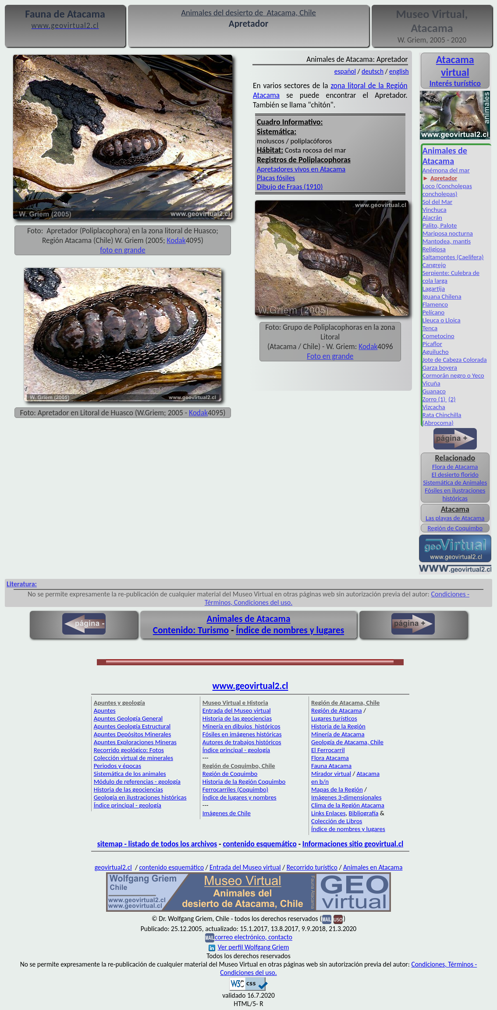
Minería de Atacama (337, 734)
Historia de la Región (338, 726)
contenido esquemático (259, 844)
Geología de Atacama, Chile (347, 742)
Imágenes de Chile (226, 813)
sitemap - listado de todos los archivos (157, 844)
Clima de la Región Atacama (347, 805)
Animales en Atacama (372, 867)
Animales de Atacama (249, 619)
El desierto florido (455, 474)
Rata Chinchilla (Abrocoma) (442, 419)
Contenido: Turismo (191, 630)
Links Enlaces (328, 813)
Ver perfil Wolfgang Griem (249, 947)
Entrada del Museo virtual (236, 710)
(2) (452, 399)
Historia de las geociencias (128, 789)
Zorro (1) (434, 399)
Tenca (429, 328)
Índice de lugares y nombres (239, 797)
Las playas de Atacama (455, 518)
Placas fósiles (276, 177)
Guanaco (434, 391)
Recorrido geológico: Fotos (129, 750)
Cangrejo (434, 265)
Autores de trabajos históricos (241, 742)
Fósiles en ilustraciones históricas (455, 494)
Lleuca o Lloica (441, 320)
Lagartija (433, 289)
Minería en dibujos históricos (241, 726)
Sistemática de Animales (455, 482)
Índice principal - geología (127, 805)
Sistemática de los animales (130, 774)
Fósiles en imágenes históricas (242, 734)
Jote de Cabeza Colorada (454, 360)
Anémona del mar (446, 170)
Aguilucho (435, 352)
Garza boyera (439, 367)
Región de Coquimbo (455, 528)
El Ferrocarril (328, 750)
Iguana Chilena (442, 296)
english (399, 71)
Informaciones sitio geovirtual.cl (352, 844)
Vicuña (431, 383)
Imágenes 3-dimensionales (346, 797)
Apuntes (105, 710)
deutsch (372, 71)
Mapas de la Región (337, 789)
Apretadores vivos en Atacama (301, 168)
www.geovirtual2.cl (250, 686)
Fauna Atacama (331, 766)
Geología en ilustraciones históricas (140, 797)
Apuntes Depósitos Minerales (132, 734)
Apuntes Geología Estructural (132, 726)
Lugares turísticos (334, 718)
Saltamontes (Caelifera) (453, 257)
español (345, 71)
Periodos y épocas (117, 766)
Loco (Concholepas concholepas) (447, 190)
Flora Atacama (330, 758)
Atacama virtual (455, 66)
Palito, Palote (439, 225)
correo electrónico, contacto (253, 937)
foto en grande (122, 250)
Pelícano (433, 312)
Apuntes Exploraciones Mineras (135, 742)
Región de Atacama (336, 710)
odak (177, 240)
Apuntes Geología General (128, 718)
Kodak (368, 346)
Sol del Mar (437, 202)
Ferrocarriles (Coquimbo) (235, 789)
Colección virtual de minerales (133, 758)
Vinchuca (434, 210)
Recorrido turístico (312, 867)
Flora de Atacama (455, 467)
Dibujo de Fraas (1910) (290, 186)
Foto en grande (330, 356)
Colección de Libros (336, 821)
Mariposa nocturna (447, 233)
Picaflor (432, 344)
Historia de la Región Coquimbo (244, 781)
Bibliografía (364, 813)
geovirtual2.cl (113, 867)
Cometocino (438, 336)
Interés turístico (455, 83)
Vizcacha (433, 407)
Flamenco (435, 304)
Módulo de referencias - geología (137, 781)
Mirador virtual (331, 774)
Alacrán (432, 217)
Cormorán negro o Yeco (453, 375)
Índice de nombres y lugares (290, 630)
